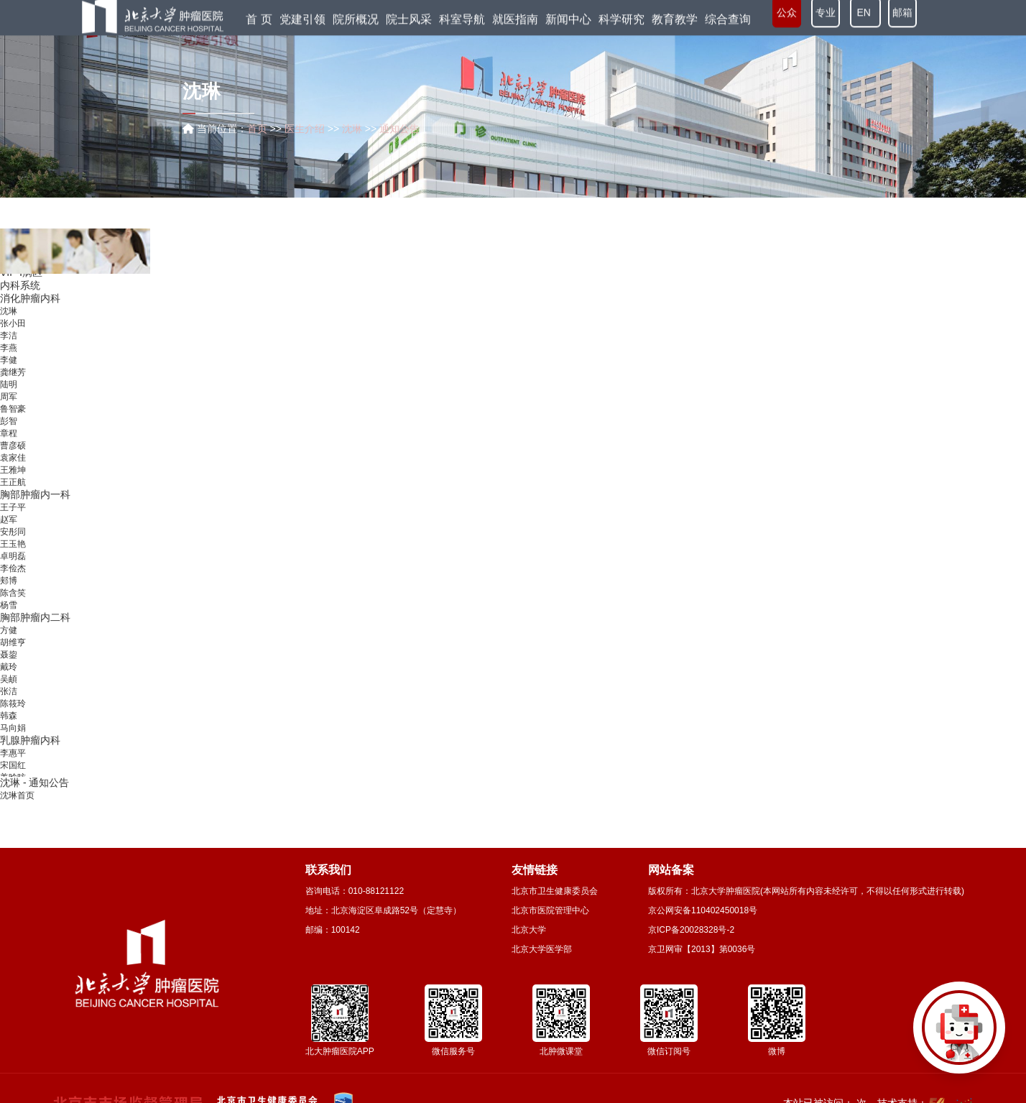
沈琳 (8, 324)
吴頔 (8, 692)
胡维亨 (13, 655)
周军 (8, 410)
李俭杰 (13, 581)
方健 (8, 643)
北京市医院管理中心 (550, 910)
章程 (8, 446)
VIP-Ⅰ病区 (21, 285)
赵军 (8, 532)
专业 (825, 20)
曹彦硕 (13, 458)
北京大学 (529, 930)
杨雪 (8, 618)
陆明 (8, 397)
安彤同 (13, 545)
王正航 (13, 495)
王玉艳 (13, 557)
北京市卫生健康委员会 (555, 891)
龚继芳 (13, 385)
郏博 (8, 594)
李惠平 (13, 766)
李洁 (8, 348)
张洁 (8, 704)
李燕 (8, 361)
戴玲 (8, 680)
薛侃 (8, 273)
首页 (257, 128)
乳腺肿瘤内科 (30, 753)
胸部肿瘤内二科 (35, 630)
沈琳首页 (17, 795)
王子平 (13, 520)
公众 (787, 20)
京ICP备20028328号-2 (691, 930)
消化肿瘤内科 (30, 311)
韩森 (8, 729)
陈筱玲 (13, 716)
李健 (8, 373)
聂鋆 (8, 668)
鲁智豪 (13, 422)
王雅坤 (13, 483)
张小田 (13, 336)
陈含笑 (13, 606)
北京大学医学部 (542, 949)
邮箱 (902, 20)
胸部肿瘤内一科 (35, 507)
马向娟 (13, 741)
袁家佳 (13, 471)
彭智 (8, 434)
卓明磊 (13, 569)
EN (865, 20)
